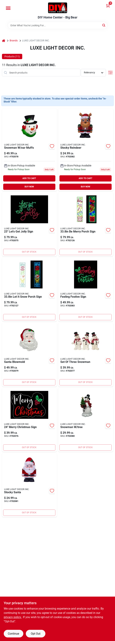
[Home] (3, 40)
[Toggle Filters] (110, 73)
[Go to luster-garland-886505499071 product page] (29, 289)
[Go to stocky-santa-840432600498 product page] (29, 485)
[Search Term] (57, 25)
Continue (13, 633)
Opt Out (35, 633)
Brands (14, 40)
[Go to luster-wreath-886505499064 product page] (85, 224)
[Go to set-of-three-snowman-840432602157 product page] (85, 355)
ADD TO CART (29, 178)
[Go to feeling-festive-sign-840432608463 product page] (85, 289)
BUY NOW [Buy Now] (29, 186)
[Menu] (8, 8)
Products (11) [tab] (12, 56)
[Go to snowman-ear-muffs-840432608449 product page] (29, 150)
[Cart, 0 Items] (108, 6)
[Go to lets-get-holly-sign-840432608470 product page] (29, 224)
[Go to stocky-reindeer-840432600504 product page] (85, 150)
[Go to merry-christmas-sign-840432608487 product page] (29, 420)
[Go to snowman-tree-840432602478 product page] (85, 420)
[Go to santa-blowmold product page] (29, 355)
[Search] (104, 25)
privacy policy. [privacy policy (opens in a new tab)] (13, 617)
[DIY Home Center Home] (57, 7)
